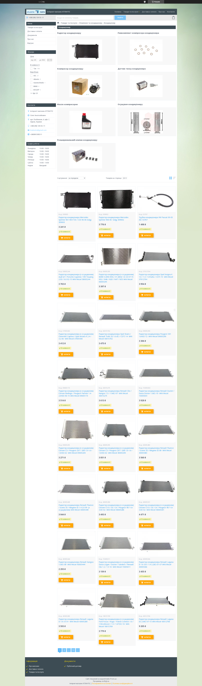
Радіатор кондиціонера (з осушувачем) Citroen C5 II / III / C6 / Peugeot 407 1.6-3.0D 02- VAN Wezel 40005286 (116, 507)
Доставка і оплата (149, 12)
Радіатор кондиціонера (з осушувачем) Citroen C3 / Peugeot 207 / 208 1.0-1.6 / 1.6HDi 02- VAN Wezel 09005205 (76, 450)
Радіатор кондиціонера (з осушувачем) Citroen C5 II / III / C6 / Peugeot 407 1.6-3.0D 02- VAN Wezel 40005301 (156, 507)
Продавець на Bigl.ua (101, 681)
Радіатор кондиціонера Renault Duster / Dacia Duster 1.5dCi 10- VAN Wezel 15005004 (156, 393)
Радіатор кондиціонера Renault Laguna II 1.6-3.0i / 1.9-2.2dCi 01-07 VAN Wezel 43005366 (156, 564)
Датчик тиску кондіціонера (132, 90)
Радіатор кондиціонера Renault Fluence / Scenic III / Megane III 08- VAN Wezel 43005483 (156, 450)
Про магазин (34, 666)
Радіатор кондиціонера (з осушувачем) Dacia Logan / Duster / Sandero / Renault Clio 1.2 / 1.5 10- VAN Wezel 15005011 (116, 564)
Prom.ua (113, 679)
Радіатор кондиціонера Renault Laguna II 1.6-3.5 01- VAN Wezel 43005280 (76, 620)
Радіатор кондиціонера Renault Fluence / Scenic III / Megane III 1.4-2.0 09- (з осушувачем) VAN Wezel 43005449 (76, 507)
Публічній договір (74, 666)
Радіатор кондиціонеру (69, 56)
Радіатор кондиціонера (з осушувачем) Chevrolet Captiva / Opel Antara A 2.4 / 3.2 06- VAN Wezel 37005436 (76, 336)
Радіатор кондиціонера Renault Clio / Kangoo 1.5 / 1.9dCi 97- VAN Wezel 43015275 (115, 393)
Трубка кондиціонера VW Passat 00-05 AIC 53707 (156, 218)
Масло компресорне (67, 127)
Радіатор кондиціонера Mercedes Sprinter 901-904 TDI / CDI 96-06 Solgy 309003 (75, 219)
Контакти (171, 12)
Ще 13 (35, 93)
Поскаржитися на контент (101, 683)
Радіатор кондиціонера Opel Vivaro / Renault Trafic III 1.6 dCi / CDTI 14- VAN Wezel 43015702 (115, 336)
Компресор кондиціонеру (70, 92)
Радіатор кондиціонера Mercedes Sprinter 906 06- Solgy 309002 (113, 218)
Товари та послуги (130, 12)
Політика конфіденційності (123, 683)
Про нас (162, 12)
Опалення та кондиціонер (90, 23)
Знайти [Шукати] (120, 18)
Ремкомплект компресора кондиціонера (138, 55)
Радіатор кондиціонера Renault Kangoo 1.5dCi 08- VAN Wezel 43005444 (76, 563)
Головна (118, 12)
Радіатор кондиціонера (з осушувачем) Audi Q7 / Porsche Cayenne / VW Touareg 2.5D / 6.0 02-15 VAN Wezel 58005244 (76, 277)
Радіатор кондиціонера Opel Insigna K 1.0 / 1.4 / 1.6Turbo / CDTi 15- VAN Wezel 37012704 (156, 277)
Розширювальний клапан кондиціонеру (77, 163)
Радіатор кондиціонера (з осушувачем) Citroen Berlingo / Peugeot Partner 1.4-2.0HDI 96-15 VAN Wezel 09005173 (76, 393)
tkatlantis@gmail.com (38, 130)
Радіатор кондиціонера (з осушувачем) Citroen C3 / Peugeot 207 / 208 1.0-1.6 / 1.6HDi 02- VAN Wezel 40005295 (116, 450)
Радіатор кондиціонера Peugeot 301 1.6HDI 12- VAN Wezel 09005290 (155, 335)
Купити (67, 238)
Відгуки (30, 43)
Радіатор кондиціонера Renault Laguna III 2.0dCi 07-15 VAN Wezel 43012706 (156, 620)
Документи (32, 35)
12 (73, 650)
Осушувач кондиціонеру (130, 126)
